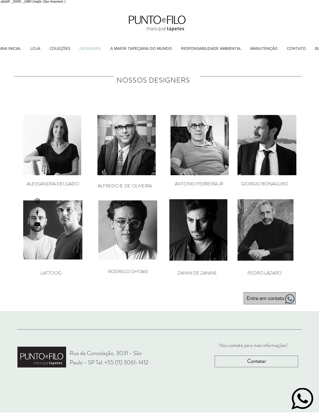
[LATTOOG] (51, 273)
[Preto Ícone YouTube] (37, 224)
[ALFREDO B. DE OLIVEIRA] (125, 186)
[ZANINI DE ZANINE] (197, 273)
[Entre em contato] (270, 298)
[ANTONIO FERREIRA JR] (199, 184)
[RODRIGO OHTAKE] (128, 271)
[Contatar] (256, 361)
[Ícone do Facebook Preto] (37, 212)
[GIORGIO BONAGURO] (264, 184)
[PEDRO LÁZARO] (264, 273)
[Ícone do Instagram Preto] (37, 201)
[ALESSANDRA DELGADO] (53, 184)
